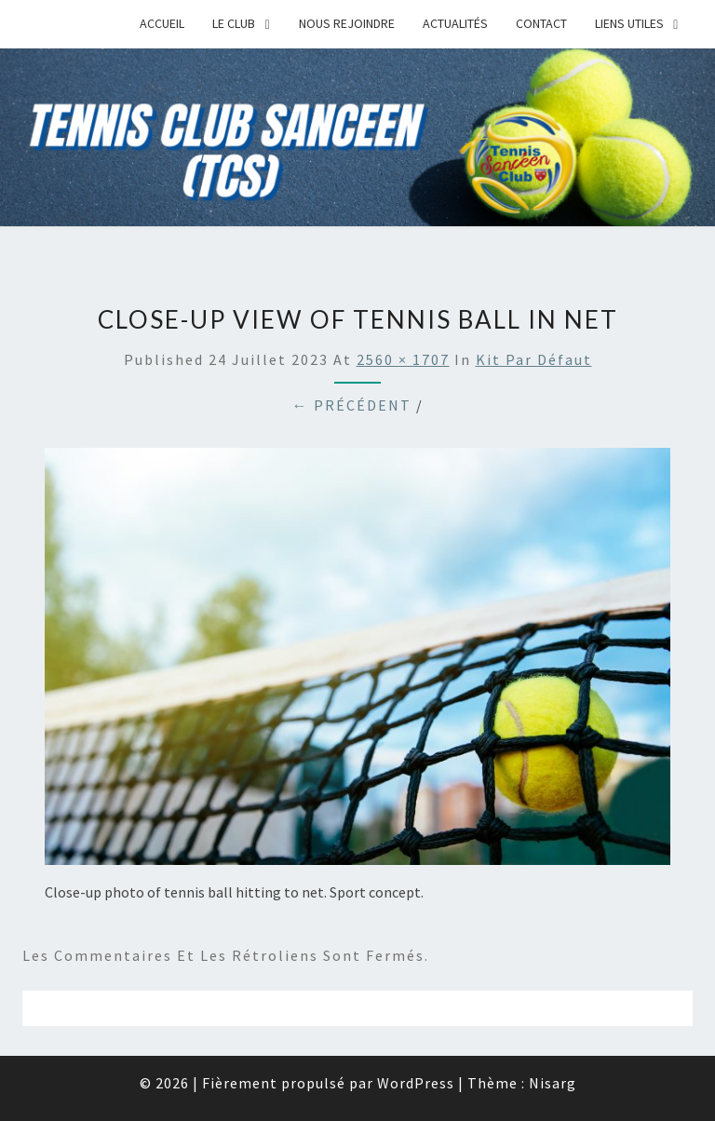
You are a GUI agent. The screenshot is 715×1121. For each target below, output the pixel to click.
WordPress (415, 1083)
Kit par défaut (534, 359)
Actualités (455, 23)
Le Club (233, 23)
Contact (541, 23)
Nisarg (552, 1083)
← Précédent (351, 405)
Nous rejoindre (347, 23)
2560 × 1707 (403, 359)
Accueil (162, 23)
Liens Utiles (629, 23)
